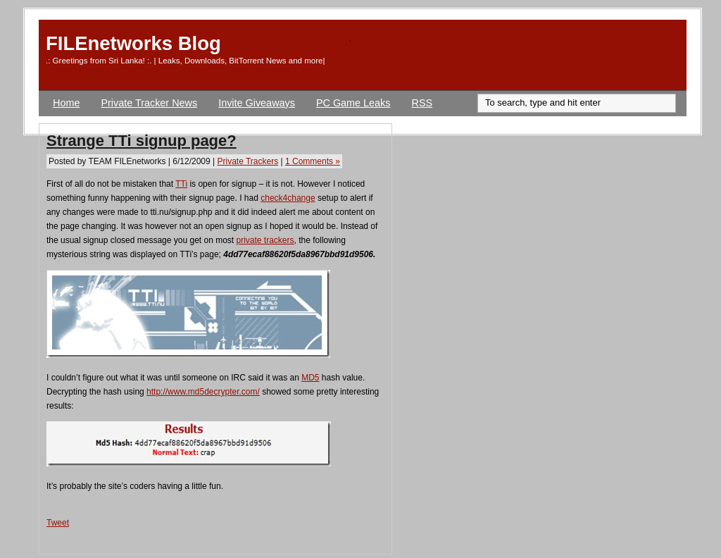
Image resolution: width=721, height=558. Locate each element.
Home (66, 102)
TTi (181, 184)
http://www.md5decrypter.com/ (203, 392)
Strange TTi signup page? (141, 140)
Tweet (57, 523)
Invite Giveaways (256, 102)
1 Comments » (312, 161)
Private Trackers (247, 161)
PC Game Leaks (353, 102)
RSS (422, 102)
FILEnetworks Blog (133, 43)
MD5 (310, 378)
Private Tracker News (149, 102)
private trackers (265, 240)
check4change (288, 198)
